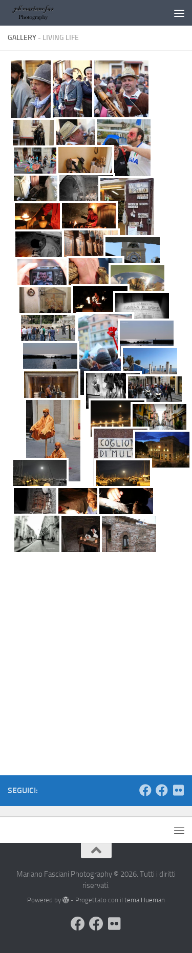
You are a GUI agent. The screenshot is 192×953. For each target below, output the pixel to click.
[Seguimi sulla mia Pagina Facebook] (162, 790)
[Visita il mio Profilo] (145, 790)
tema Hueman (144, 900)
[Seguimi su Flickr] (178, 790)
